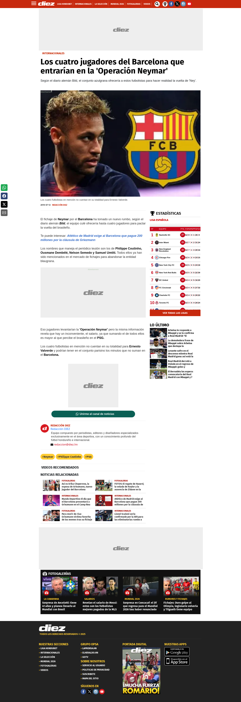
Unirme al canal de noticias (97, 414)
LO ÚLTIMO (159, 325)
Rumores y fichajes (176, 599)
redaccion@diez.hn (64, 444)
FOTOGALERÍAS (59, 574)
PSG (89, 456)
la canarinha (51, 599)
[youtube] (102, 691)
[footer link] (120, 636)
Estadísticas (168, 213)
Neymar (48, 456)
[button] (4, 187)
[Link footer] (52, 628)
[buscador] (157, 4)
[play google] (183, 651)
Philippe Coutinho (70, 456)
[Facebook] (83, 691)
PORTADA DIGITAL (135, 644)
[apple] (183, 661)
